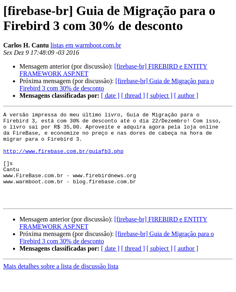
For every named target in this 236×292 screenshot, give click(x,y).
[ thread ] (133, 95)
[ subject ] (159, 95)
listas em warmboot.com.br (85, 45)
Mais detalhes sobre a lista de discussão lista (60, 284)
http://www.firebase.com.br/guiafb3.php (63, 159)
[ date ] (110, 95)
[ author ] (186, 95)
